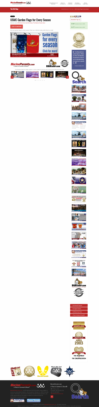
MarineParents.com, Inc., (16, 390)
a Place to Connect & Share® (78, 315)
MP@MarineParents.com (57, 393)
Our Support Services (76, 308)
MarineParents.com (65, 9)
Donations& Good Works (78, 3)
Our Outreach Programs (76, 305)
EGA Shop (71, 9)
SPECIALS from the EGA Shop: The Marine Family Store (31, 23)
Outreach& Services (70, 3)
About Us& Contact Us (63, 3)
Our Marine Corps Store (76, 312)
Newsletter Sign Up (75, 19)
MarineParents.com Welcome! (54, 3)
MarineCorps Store (85, 3)
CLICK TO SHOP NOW (16, 26)
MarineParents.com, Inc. (50, 404)
